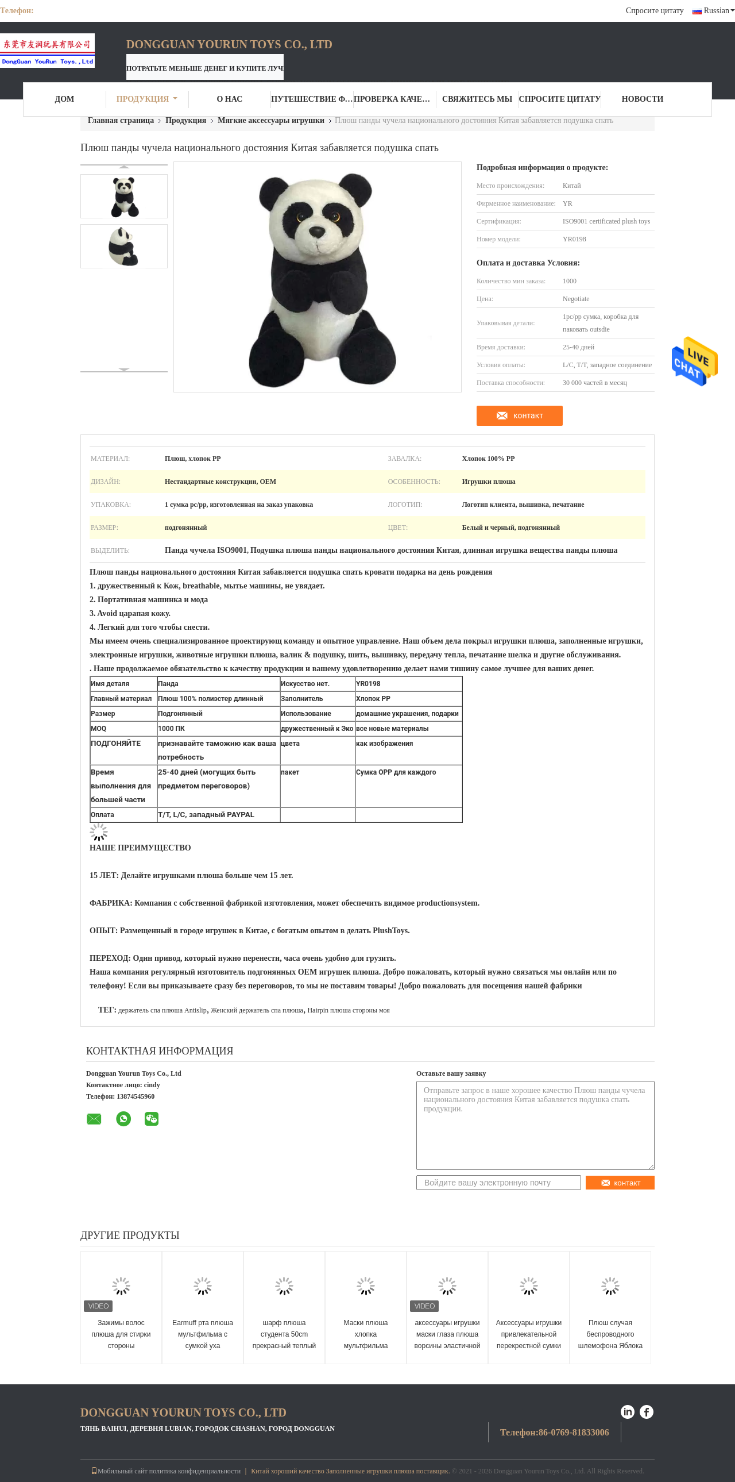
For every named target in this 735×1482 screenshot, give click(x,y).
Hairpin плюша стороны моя (348, 1010)
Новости (643, 99)
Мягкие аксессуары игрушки (271, 120)
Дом (65, 99)
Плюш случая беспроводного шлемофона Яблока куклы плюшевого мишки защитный (610, 1346)
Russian (719, 10)
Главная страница (121, 120)
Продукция (147, 99)
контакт (528, 415)
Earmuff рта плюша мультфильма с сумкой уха (202, 1334)
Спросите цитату (655, 10)
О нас (229, 99)
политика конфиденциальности (195, 1471)
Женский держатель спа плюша (257, 1010)
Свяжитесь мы (477, 99)
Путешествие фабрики (312, 99)
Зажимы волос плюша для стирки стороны (121, 1334)
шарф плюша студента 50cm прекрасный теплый (284, 1334)
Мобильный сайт (119, 1471)
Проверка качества (395, 99)
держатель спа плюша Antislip (162, 1010)
